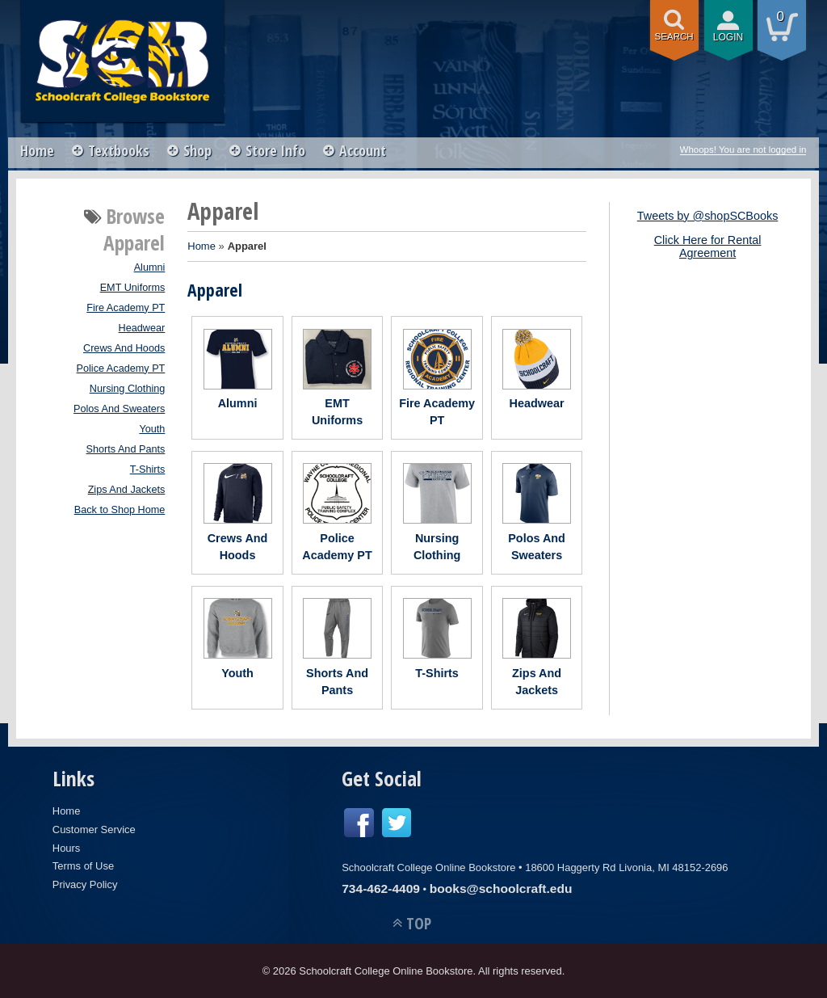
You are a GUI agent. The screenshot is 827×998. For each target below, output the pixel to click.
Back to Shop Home (120, 510)
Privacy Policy (85, 884)
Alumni (150, 267)
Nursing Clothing (128, 388)
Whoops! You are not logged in (743, 149)
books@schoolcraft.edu (501, 888)
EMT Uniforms (133, 287)
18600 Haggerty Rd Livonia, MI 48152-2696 (626, 867)
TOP (418, 923)
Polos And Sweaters (119, 409)
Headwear (142, 328)
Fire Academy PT (125, 308)
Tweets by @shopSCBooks (708, 215)
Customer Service (94, 829)
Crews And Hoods (124, 348)
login (728, 37)
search (674, 36)
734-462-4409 (381, 888)
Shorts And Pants (126, 449)
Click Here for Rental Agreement (708, 246)
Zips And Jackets (127, 489)
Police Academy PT (121, 368)
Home (37, 150)
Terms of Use (83, 866)
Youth (152, 429)
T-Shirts (148, 469)
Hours (66, 848)
